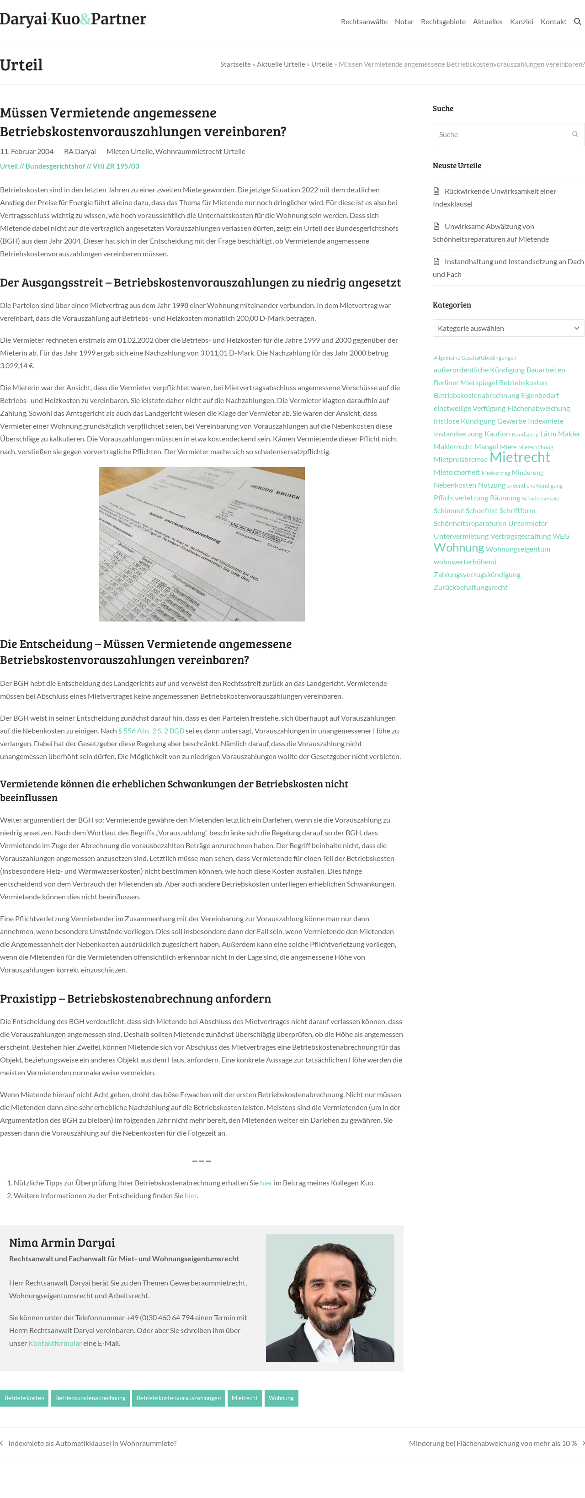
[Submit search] (575, 134)
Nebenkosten (455, 485)
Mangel (486, 446)
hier (266, 1182)
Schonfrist (482, 510)
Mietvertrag (496, 473)
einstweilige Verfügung (469, 408)
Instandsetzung (458, 433)
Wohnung (281, 1398)
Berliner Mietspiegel (465, 382)
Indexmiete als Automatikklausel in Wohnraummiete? (88, 1444)
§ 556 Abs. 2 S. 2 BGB (151, 730)
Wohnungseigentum (518, 549)
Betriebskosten (24, 1398)
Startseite (235, 64)
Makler (569, 433)
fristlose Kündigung (464, 421)
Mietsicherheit (457, 472)
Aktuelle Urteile (281, 64)
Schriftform (517, 510)
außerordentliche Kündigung (479, 369)
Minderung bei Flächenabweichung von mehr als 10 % (497, 1444)
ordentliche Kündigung (535, 486)
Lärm (548, 433)
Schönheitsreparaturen (470, 523)
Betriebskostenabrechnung (90, 1398)
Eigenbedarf (540, 395)
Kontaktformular (55, 1343)
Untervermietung (461, 536)
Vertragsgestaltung (520, 536)
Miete (508, 447)
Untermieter (528, 523)
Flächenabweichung (538, 408)
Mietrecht (245, 1398)
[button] (577, 21)
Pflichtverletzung (461, 497)
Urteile (322, 64)
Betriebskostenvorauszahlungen (179, 1398)
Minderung (527, 472)
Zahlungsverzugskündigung (477, 574)
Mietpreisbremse (461, 459)
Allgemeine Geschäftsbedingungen (475, 358)
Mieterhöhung (535, 447)
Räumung (505, 497)
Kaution (497, 433)
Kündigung (525, 434)
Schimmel (449, 510)
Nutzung (491, 485)
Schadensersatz (540, 498)
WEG (561, 536)
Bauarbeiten (545, 369)
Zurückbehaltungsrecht (471, 587)
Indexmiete (546, 421)
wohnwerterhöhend (465, 561)
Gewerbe (511, 421)
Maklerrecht (453, 446)
